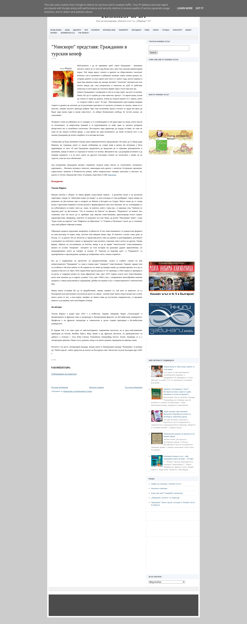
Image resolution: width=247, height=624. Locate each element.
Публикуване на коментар (64, 374)
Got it (199, 8)
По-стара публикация (133, 387)
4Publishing (56, 30)
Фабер (188, 30)
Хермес (53, 33)
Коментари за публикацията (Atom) (77, 391)
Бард (67, 30)
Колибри (95, 30)
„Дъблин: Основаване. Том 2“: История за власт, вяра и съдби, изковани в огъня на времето (177, 391)
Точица (165, 30)
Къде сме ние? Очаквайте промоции (167, 493)
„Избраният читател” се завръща (165, 498)
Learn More (184, 8)
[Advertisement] (172, 208)
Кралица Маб (109, 30)
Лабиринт (123, 30)
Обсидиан (136, 30)
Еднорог (77, 30)
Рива (147, 30)
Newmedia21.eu (68, 33)
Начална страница (159, 488)
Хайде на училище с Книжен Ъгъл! (166, 484)
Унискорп (177, 30)
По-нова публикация (59, 387)
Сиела (156, 30)
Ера (86, 30)
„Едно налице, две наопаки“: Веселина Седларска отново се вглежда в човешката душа (177, 414)
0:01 (54, 360)
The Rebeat (83, 33)
